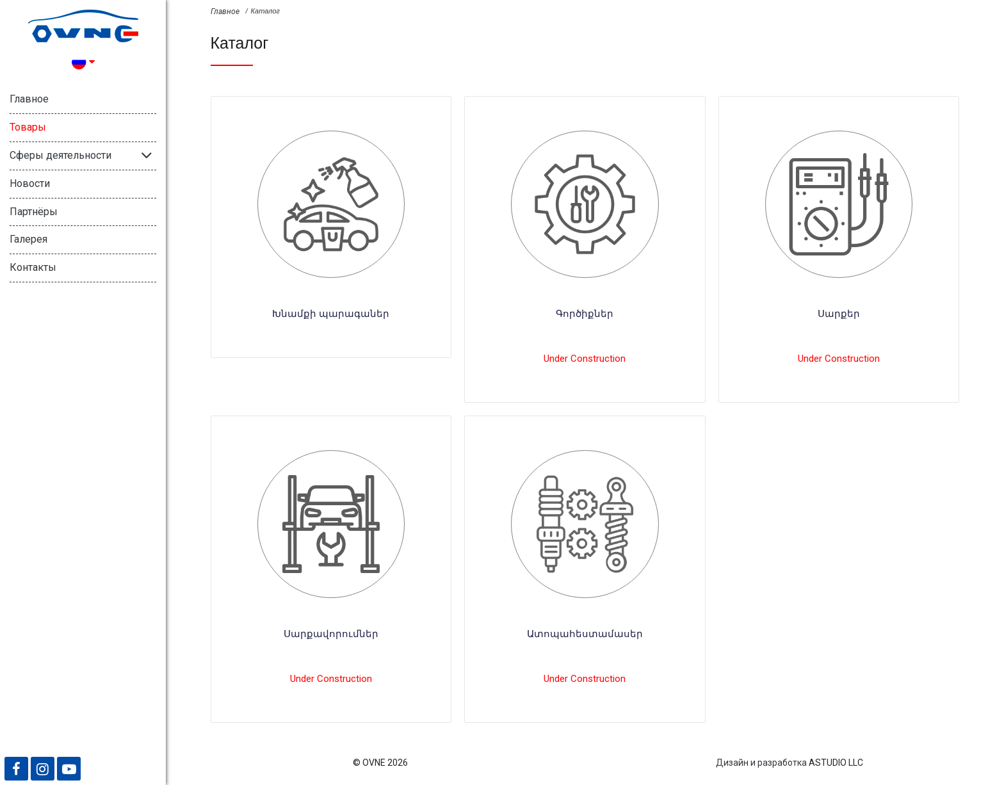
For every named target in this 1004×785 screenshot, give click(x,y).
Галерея (28, 239)
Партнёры (34, 212)
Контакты (33, 267)
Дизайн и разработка (761, 762)
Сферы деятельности (60, 155)
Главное (29, 99)
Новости (30, 183)
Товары (28, 127)
